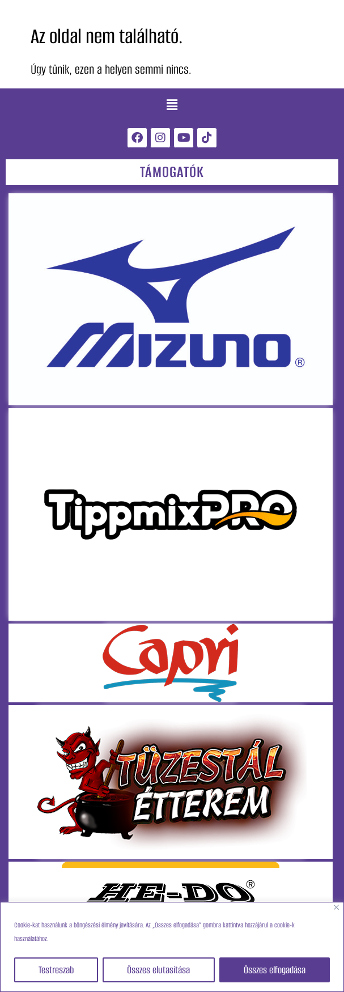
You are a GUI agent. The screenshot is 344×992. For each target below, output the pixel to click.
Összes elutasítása (158, 970)
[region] (172, 947)
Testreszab (56, 970)
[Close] (336, 907)
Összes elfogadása (274, 970)
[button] (171, 105)
